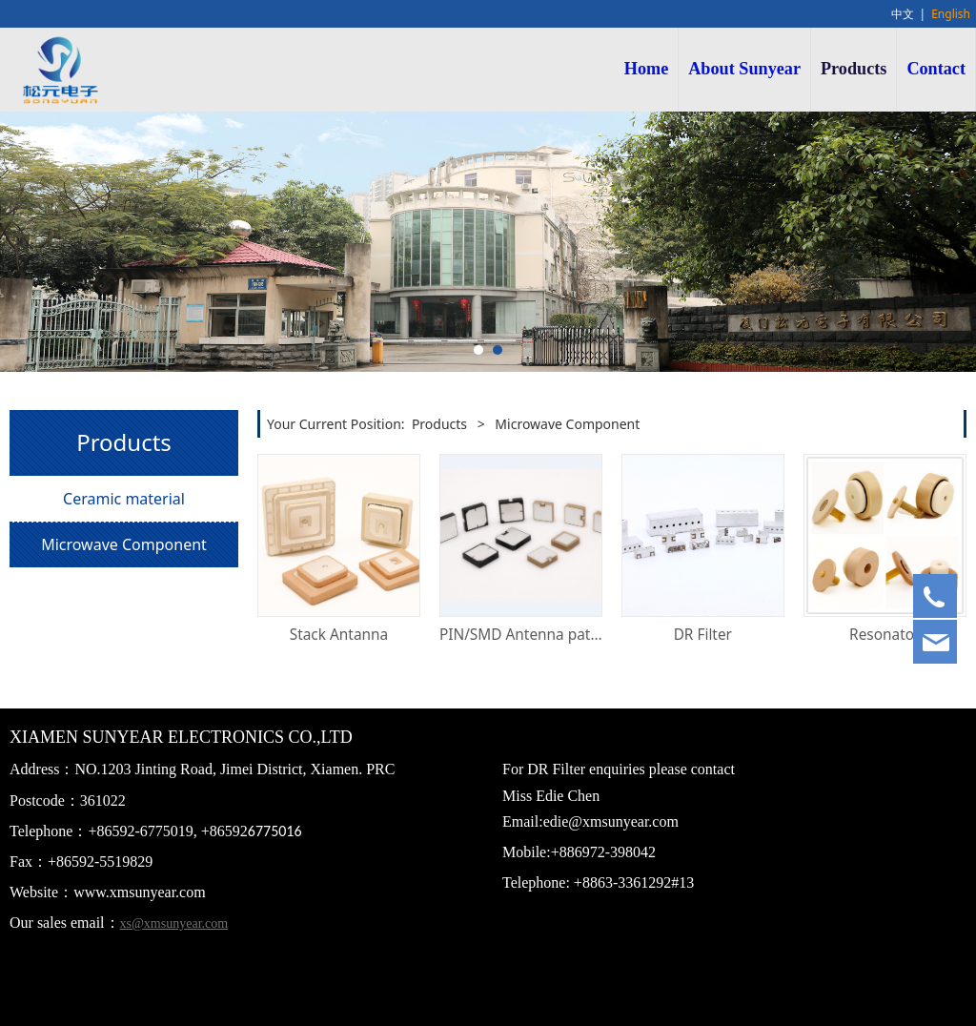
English (950, 14)
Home (646, 68)
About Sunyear (744, 68)
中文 (902, 14)
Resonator (884, 635)
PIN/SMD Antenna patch (522, 635)
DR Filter (703, 635)
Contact (936, 68)
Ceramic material (124, 498)
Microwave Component (124, 544)
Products (853, 68)
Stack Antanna (339, 635)
